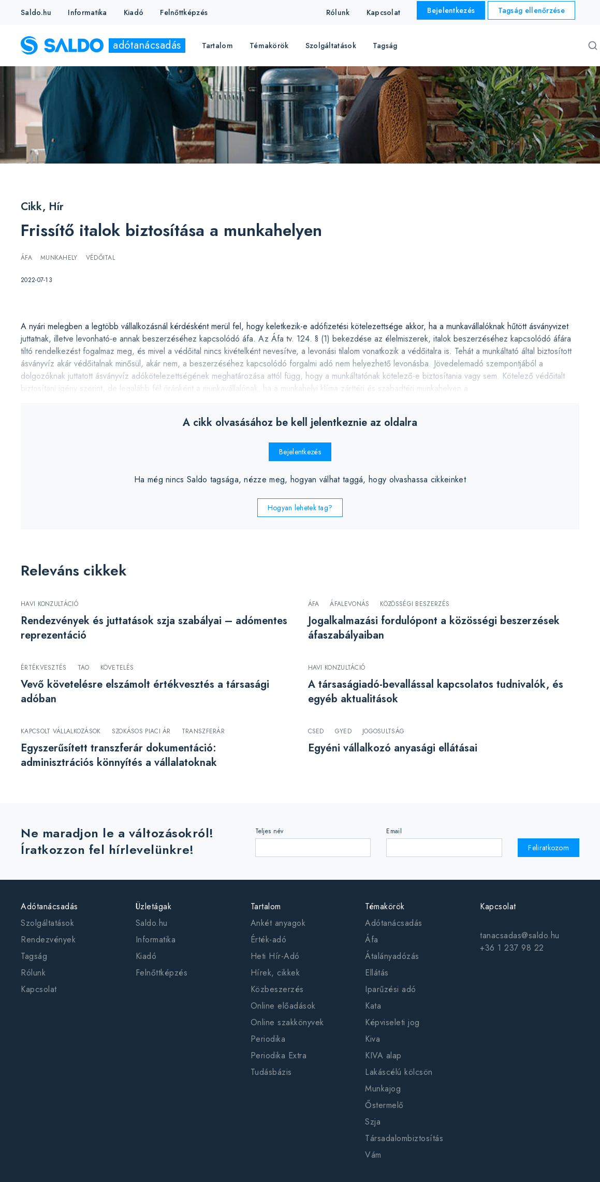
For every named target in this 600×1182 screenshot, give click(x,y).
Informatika (87, 12)
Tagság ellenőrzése (531, 10)
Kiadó (134, 12)
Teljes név (269, 831)
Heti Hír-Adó (275, 956)
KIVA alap (383, 1055)
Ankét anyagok (278, 923)
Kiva (372, 1039)
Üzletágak (154, 906)
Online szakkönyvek (287, 1022)
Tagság (385, 45)
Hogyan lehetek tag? (300, 508)
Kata (373, 1006)
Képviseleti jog (392, 1022)
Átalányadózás (392, 956)
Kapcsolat (384, 12)
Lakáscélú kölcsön (399, 1072)
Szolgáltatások (47, 923)
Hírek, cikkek (275, 973)
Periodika (268, 1039)
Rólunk (338, 12)
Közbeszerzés (277, 989)
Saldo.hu (36, 12)
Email (394, 831)
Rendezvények (48, 939)
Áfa (371, 939)
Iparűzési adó (390, 989)
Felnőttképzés (184, 12)
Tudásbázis (271, 1072)
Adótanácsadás (49, 906)
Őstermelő (384, 1105)
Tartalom (266, 906)
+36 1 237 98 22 (512, 948)
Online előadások (283, 1006)
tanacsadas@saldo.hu (520, 935)
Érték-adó (269, 939)
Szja (373, 1122)
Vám (373, 1155)
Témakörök (385, 906)
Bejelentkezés (451, 10)
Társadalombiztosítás (404, 1138)
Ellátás (377, 973)
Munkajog (383, 1089)
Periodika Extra (279, 1055)
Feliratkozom (548, 848)
